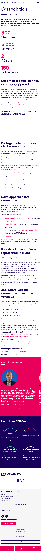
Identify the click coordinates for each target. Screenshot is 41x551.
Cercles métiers (10, 179)
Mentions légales (20, 542)
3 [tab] (23, 409)
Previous (1, 480)
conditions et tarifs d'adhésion (19, 334)
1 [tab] (19, 409)
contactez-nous (21, 351)
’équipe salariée (22, 97)
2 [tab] (21, 409)
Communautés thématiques (13, 173)
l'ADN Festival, (19, 280)
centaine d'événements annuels (22, 103)
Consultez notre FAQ (7, 351)
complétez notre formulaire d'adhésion (16, 336)
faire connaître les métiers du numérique (17, 218)
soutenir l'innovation (11, 224)
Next (39, 480)
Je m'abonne (9, 523)
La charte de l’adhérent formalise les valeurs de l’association (20, 319)
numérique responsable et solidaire (28, 230)
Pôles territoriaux (10, 185)
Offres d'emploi (21, 536)
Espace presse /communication (20, 530)
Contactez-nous (20, 504)
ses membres (28, 93)
